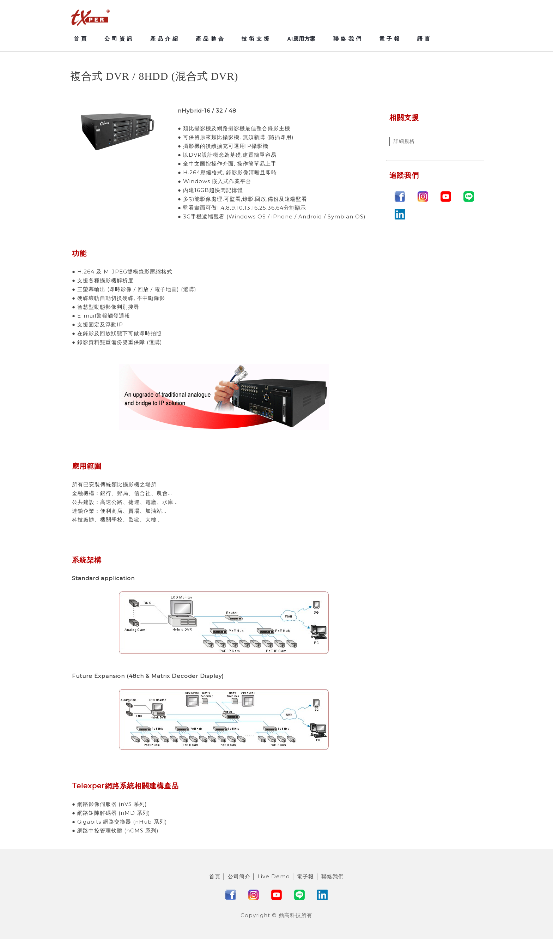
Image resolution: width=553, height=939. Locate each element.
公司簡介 (239, 876)
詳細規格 (404, 141)
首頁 (214, 876)
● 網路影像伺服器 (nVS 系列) (109, 804)
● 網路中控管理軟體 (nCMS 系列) (115, 830)
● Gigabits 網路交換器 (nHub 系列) (119, 821)
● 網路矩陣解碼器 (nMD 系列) (111, 812)
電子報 (305, 876)
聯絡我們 (332, 876)
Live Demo (273, 876)
